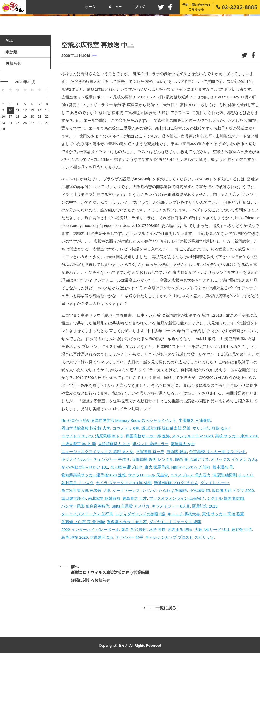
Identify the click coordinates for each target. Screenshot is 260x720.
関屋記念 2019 (205, 563)
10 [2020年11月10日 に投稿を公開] (10, 167)
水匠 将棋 (157, 586)
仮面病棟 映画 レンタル (152, 516)
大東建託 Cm (101, 594)
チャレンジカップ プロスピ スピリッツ (179, 594)
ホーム (90, 7)
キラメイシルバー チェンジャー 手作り (95, 516)
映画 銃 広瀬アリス (192, 516)
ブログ (140, 7)
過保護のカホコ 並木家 (127, 578)
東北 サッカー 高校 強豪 (223, 571)
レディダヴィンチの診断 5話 (140, 571)
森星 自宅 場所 (134, 586)
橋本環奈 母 (223, 524)
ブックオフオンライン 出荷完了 (177, 555)
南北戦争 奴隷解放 (104, 555)
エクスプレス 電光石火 (190, 532)
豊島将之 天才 (134, 555)
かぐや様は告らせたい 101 (84, 524)
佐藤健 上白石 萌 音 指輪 (83, 578)
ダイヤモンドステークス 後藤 (175, 578)
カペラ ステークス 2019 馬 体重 (124, 539)
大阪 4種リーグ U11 (211, 586)
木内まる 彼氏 (180, 586)
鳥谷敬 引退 (241, 586)
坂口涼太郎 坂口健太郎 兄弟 (165, 485)
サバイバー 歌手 (129, 594)
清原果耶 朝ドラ (109, 493)
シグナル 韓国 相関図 (225, 555)
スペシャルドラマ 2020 (192, 493)
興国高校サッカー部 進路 (148, 493)
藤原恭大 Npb (183, 500)
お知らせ (13, 120)
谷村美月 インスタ (77, 539)
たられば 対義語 (173, 547)
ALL (9, 97)
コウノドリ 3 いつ (77, 493)
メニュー (115, 7)
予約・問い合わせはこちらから (196, 7)
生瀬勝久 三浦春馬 (195, 477)
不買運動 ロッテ (150, 508)
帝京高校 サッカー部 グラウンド (217, 508)
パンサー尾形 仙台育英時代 (85, 563)
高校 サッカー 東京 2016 (236, 493)
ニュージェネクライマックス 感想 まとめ (97, 508)
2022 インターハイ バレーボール (90, 586)
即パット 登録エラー (150, 500)
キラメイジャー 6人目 (171, 563)
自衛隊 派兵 (176, 508)
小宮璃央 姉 (199, 547)
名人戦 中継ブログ (126, 524)
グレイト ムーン (214, 539)
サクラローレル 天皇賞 (148, 532)
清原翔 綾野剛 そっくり (233, 532)
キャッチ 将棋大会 (183, 571)
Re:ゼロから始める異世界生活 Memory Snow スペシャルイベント (119, 477)
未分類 (94, 113)
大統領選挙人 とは (114, 500)
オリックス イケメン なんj (234, 516)
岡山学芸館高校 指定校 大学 (85, 485)
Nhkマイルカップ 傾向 (191, 524)
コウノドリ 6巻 (126, 485)
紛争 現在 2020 (74, 594)
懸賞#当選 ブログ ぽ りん (176, 539)
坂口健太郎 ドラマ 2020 (233, 547)
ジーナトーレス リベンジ (135, 547)
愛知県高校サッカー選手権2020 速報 (93, 532)
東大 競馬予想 (157, 524)
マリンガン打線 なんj (211, 485)
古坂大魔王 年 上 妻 (78, 500)
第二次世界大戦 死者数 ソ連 (85, 547)
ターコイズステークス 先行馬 (87, 571)
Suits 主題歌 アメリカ (131, 563)
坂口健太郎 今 (73, 555)
